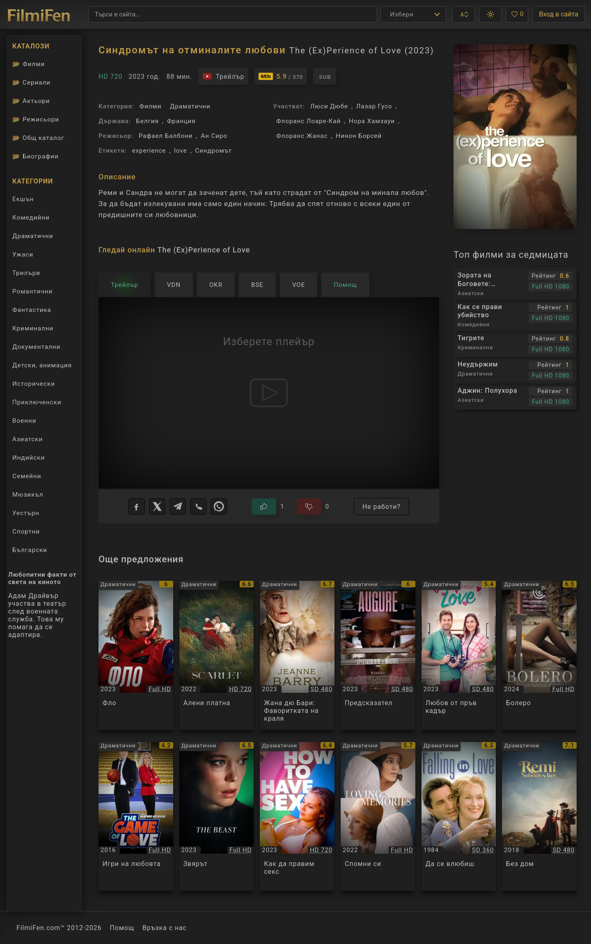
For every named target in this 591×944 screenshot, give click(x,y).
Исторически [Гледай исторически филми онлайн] (33, 383)
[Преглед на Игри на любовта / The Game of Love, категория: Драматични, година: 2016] (135, 816)
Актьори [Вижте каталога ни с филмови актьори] (31, 101)
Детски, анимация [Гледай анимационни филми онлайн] (42, 365)
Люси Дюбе (329, 106)
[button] (463, 14)
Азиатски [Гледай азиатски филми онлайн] (27, 439)
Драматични (190, 106)
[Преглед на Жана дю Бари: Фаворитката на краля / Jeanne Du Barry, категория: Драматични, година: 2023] (297, 655)
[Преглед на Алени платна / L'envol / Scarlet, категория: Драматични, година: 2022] (216, 655)
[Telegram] (178, 506)
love (180, 150)
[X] (157, 506)
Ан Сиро (214, 136)
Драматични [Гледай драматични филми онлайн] (32, 236)
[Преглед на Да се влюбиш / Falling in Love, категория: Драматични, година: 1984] (458, 816)
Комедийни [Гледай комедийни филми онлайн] (31, 217)
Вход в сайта (558, 14)
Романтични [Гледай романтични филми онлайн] (32, 291)
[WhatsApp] (219, 506)
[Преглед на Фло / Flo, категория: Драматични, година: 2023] (135, 655)
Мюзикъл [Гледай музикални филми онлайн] (28, 494)
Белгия (147, 121)
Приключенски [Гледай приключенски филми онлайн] (37, 402)
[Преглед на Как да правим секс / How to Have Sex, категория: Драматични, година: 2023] (297, 816)
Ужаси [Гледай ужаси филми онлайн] (22, 254)
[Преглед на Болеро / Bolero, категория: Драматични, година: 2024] (539, 655)
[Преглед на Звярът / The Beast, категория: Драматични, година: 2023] (216, 816)
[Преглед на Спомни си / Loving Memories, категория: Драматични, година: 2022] (378, 816)
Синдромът (213, 150)
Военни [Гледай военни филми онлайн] (24, 420)
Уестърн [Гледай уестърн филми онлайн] (25, 513)
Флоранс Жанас (302, 136)
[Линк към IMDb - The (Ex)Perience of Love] (280, 76)
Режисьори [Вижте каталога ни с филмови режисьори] (35, 119)
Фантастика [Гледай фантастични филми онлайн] (31, 310)
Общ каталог (38, 138)
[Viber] (198, 506)
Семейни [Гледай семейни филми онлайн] (26, 476)
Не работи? (381, 507)
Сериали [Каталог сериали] (31, 82)
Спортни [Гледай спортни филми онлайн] (26, 531)
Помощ (122, 928)
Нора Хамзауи (372, 121)
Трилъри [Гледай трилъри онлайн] (26, 274)
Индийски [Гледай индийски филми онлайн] (28, 457)
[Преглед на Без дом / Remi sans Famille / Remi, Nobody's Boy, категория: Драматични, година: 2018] (539, 816)
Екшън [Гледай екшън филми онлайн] (23, 199)
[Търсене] (232, 14)
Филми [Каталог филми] (28, 64)
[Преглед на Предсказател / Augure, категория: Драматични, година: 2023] (378, 655)
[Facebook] (136, 506)
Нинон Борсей (359, 136)
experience (149, 150)
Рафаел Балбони (166, 136)
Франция (181, 121)
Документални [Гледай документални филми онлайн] (36, 347)
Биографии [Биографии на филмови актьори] (35, 156)
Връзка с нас (164, 928)
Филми (151, 106)
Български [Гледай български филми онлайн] (29, 550)
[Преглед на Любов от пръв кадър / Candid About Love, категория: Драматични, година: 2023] (458, 655)
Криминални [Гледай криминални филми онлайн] (32, 328)
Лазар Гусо (374, 106)
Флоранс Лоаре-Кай (308, 121)
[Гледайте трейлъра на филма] (223, 76)
